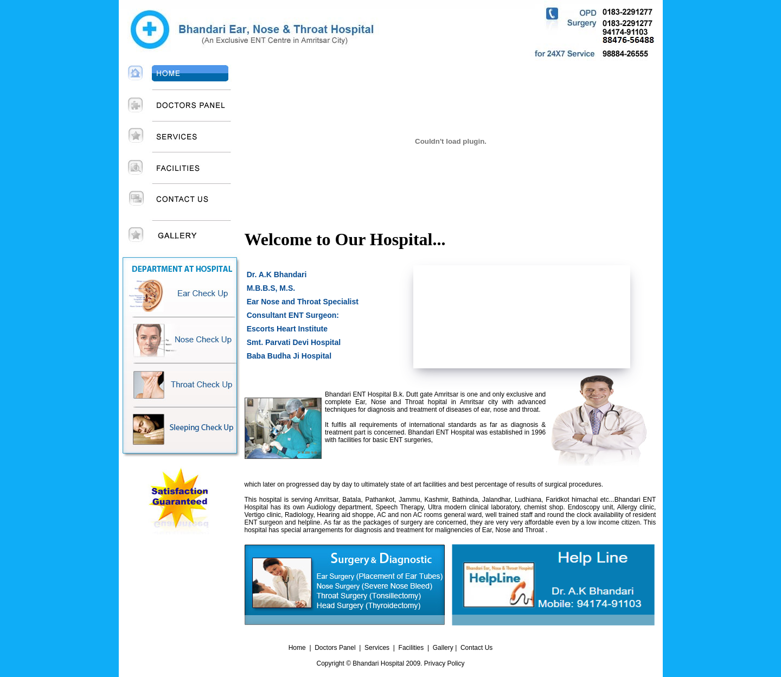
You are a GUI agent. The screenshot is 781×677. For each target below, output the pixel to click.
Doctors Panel (335, 648)
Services (376, 648)
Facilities (411, 648)
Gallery (444, 648)
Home (297, 648)
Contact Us (476, 648)
